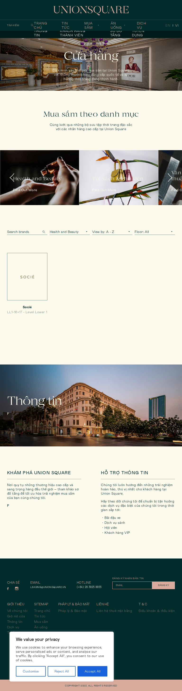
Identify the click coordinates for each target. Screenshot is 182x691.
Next (170, 177)
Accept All (92, 671)
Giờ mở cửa (16, 616)
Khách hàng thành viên (72, 33)
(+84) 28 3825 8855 (89, 587)
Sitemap (41, 604)
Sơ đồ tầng (116, 33)
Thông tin (41, 33)
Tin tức (65, 25)
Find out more (25, 190)
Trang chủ (40, 25)
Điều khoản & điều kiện (157, 610)
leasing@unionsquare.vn (48, 587)
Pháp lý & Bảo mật (72, 610)
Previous (12, 177)
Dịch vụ (141, 25)
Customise (31, 671)
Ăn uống (116, 25)
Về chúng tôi (17, 610)
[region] (61, 657)
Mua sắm (88, 25)
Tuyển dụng (138, 33)
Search (43, 232)
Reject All (62, 671)
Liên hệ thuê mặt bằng (114, 610)
